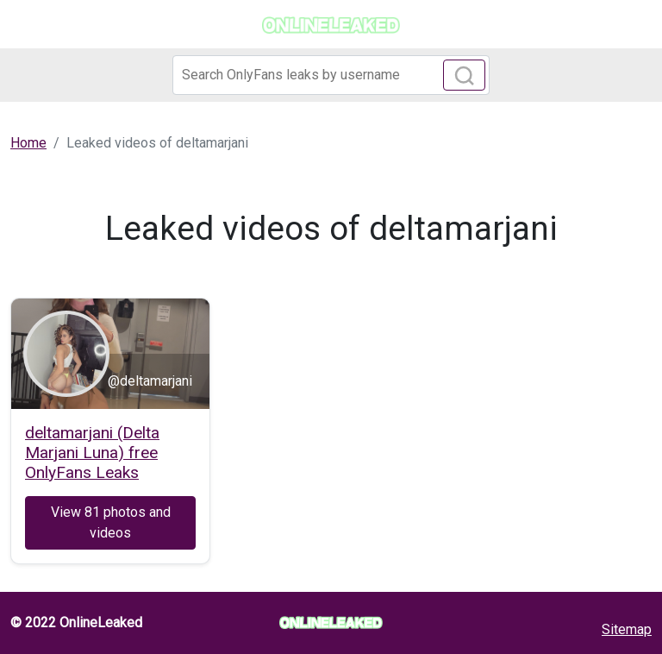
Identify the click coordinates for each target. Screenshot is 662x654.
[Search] (331, 75)
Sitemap (627, 629)
